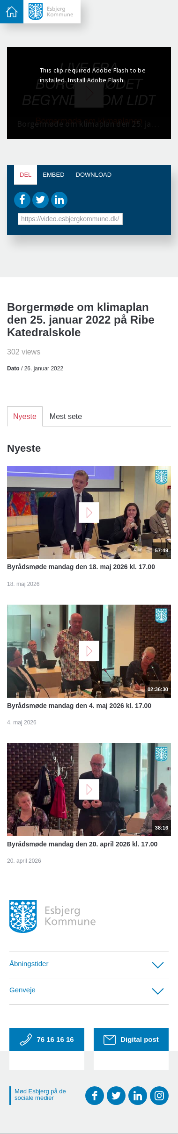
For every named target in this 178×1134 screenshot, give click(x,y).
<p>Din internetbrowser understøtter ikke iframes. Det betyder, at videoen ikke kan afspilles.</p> (89, 93)
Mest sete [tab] (66, 416)
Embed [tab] (53, 174)
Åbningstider (86, 964)
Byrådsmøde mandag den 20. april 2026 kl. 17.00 (82, 844)
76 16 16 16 (47, 1039)
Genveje (86, 990)
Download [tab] (94, 174)
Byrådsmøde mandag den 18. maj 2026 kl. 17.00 (81, 567)
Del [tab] (25, 174)
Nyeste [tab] (25, 416)
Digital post (131, 1040)
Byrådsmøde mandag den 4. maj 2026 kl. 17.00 (79, 705)
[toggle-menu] (11, 11)
